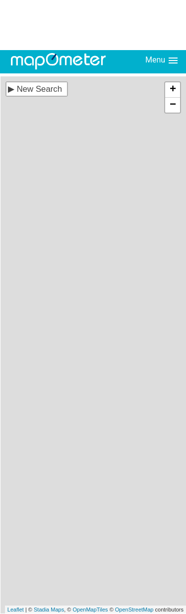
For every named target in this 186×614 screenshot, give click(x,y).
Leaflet (15, 610)
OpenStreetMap (134, 610)
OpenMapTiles (90, 610)
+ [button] (173, 89)
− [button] (173, 105)
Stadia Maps (49, 610)
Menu (162, 60)
